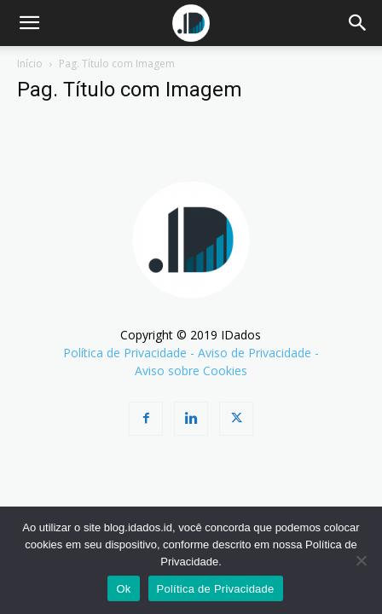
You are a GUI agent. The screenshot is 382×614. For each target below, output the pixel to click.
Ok (123, 588)
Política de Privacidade (125, 353)
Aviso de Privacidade (254, 353)
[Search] (358, 23)
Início (30, 63)
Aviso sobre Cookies (191, 370)
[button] (29, 23)
